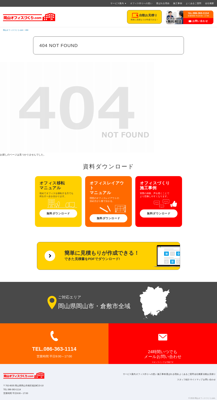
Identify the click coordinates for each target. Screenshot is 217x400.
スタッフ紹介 (176, 379)
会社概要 (209, 3)
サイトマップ (192, 379)
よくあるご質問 (193, 3)
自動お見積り (161, 379)
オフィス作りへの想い (141, 3)
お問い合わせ (198, 21)
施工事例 (177, 3)
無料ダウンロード (58, 213)
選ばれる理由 (162, 3)
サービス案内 (117, 3)
